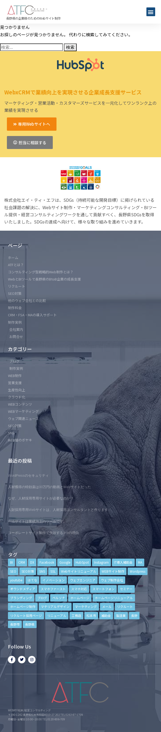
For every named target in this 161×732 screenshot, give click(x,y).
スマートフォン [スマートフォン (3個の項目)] (103, 588)
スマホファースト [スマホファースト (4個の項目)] (53, 588)
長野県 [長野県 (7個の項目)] (29, 624)
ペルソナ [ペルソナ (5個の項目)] (58, 597)
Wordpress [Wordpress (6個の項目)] (137, 571)
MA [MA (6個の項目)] (140, 562)
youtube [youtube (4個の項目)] (16, 580)
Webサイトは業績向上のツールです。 (37, 521)
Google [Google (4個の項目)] (64, 562)
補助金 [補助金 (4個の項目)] (106, 615)
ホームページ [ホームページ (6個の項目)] (79, 597)
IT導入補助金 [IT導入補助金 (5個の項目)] (123, 562)
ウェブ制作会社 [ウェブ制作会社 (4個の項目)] (112, 580)
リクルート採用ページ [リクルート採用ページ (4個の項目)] (26, 615)
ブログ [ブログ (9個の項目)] (42, 597)
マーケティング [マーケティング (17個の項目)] (86, 606)
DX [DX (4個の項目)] (32, 562)
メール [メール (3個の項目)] (107, 606)
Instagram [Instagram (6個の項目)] (101, 562)
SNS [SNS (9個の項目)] (42, 571)
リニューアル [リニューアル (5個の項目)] (56, 615)
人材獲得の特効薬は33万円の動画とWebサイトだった (49, 487)
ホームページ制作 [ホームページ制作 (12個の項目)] (23, 606)
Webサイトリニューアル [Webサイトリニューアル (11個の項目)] (78, 571)
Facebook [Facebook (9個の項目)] (47, 562)
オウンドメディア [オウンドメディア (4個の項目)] (22, 588)
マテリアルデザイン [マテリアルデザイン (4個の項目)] (55, 606)
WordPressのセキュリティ (28, 475)
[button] (151, 12)
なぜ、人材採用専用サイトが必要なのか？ (40, 498)
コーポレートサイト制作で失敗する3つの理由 (43, 533)
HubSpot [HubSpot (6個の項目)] (82, 562)
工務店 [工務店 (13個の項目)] (76, 615)
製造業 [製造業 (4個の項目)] (121, 615)
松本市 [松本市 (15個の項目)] (91, 615)
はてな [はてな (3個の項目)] (32, 580)
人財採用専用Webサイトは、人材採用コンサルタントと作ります (58, 510)
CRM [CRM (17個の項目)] (21, 562)
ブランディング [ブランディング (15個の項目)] (21, 597)
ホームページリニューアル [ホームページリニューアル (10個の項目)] (114, 597)
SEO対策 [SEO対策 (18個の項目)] (27, 571)
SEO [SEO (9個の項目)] (13, 571)
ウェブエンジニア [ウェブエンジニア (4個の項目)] (82, 580)
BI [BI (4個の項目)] (11, 562)
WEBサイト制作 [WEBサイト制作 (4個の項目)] (113, 571)
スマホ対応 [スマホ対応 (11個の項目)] (79, 588)
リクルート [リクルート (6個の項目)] (125, 606)
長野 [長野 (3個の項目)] (134, 615)
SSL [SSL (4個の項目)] (53, 571)
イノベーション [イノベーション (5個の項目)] (53, 580)
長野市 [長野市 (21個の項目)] (15, 624)
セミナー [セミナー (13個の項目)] (126, 588)
